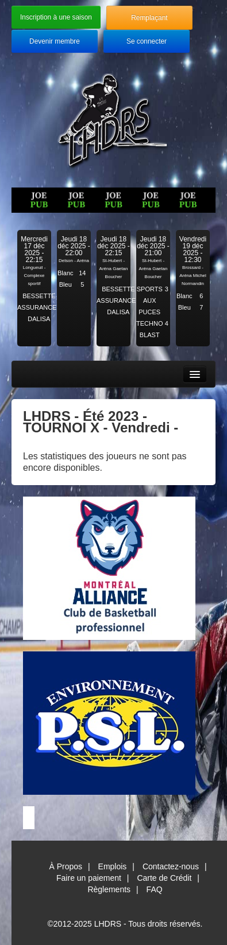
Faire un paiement (88, 877)
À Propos (65, 866)
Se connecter (146, 41)
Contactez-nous (171, 866)
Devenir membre (54, 41)
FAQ (155, 889)
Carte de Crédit (164, 877)
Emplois (112, 866)
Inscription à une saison (56, 17)
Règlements (108, 889)
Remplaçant (149, 18)
